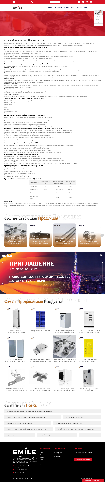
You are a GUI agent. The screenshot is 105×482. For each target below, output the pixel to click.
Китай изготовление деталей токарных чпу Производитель (26, 429)
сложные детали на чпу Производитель (69, 423)
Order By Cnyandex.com (86, 478)
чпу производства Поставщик (76, 417)
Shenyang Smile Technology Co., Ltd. (18, 168)
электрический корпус (90, 435)
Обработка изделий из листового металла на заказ (57, 435)
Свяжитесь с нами (54, 2)
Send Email (97, 16)
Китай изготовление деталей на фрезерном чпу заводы (76, 429)
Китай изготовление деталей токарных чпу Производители (26, 417)
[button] (102, 235)
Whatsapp (97, 22)
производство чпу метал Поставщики (19, 435)
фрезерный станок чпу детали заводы (19, 423)
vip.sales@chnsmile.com (21, 2)
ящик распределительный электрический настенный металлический (29, 411)
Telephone (97, 19)
